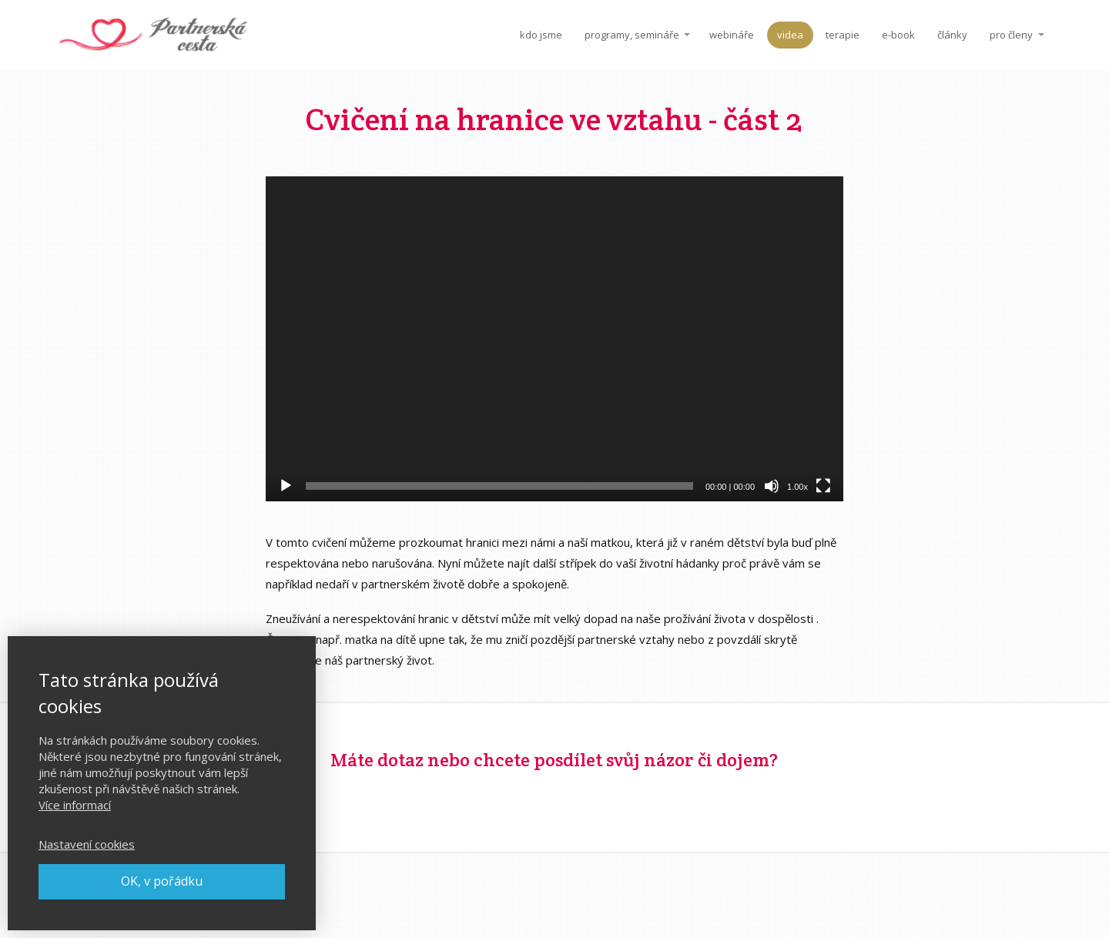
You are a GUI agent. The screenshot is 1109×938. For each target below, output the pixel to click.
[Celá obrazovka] (823, 486)
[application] (554, 338)
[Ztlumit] (771, 486)
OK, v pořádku (162, 881)
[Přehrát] (285, 486)
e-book (898, 35)
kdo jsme (541, 35)
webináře (731, 35)
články (952, 35)
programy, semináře (632, 35)
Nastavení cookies (87, 844)
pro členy (1011, 35)
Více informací (75, 804)
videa (790, 35)
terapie (842, 35)
